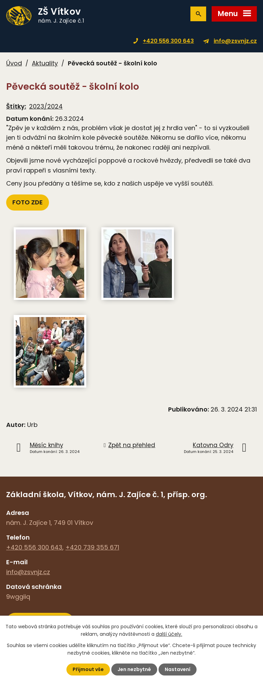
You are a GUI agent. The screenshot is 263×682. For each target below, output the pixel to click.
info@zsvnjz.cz (235, 41)
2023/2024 (46, 106)
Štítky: (16, 106)
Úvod (14, 63)
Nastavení (177, 669)
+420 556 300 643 (168, 41)
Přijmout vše (88, 669)
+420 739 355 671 (92, 547)
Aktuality (45, 63)
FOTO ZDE (27, 202)
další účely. (169, 634)
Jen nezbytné (134, 669)
